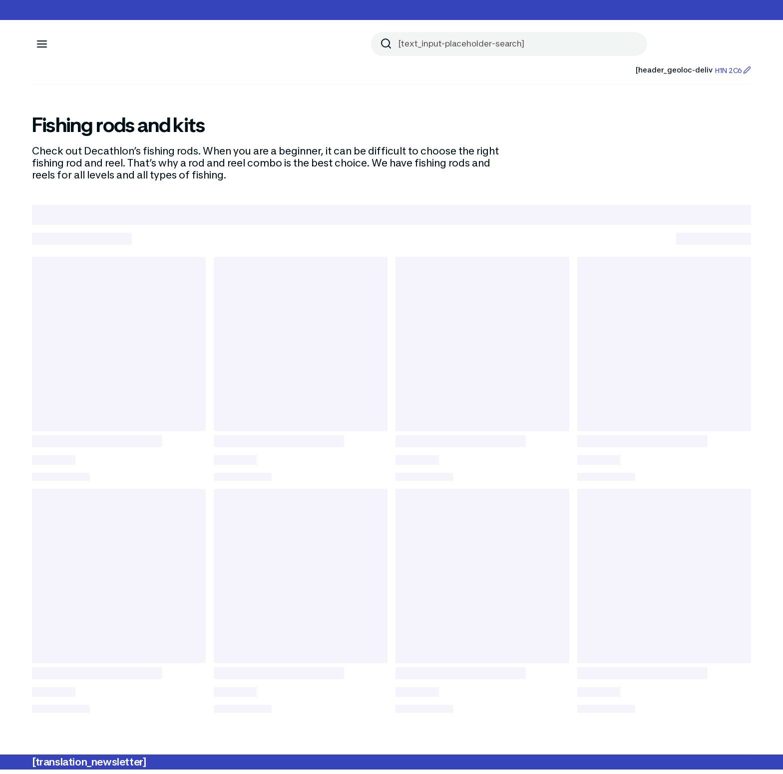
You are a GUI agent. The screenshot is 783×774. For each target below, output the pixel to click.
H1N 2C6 (733, 70)
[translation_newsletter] (89, 766)
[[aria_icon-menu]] (42, 44)
